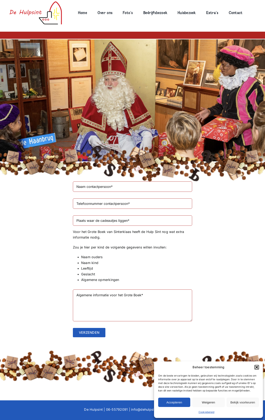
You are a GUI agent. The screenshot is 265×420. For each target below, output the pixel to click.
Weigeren (208, 402)
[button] (257, 367)
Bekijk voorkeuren (242, 402)
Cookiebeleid (206, 412)
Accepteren (174, 402)
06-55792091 (117, 409)
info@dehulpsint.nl (146, 409)
